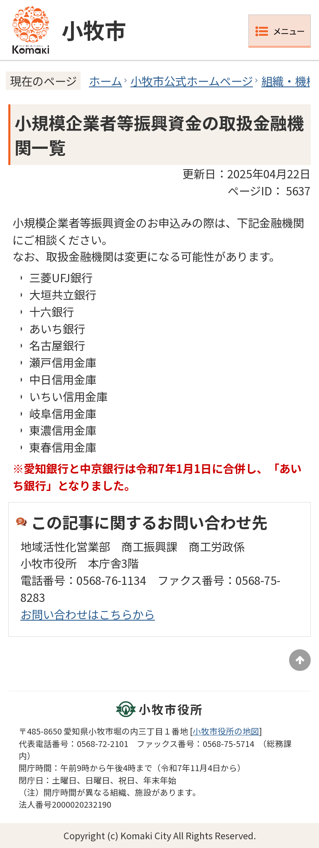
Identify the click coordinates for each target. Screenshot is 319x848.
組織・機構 (289, 80)
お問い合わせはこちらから (87, 614)
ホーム (105, 80)
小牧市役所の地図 (226, 731)
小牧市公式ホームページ (191, 80)
